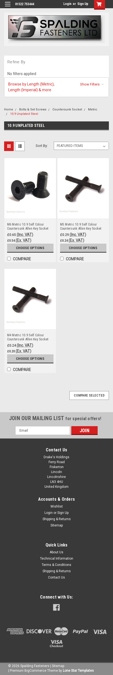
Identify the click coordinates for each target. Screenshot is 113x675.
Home (8, 109)
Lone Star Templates (78, 671)
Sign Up (82, 4)
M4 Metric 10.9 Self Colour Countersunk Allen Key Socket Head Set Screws (28, 337)
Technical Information (56, 558)
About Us (56, 552)
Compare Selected (89, 395)
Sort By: (42, 146)
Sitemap (56, 525)
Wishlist (56, 506)
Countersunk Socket (67, 109)
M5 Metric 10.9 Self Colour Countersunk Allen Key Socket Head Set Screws (80, 227)
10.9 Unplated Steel (24, 114)
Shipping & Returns (57, 519)
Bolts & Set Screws (32, 109)
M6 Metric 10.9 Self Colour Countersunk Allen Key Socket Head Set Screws (28, 227)
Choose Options (30, 248)
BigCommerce (35, 671)
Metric (92, 109)
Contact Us (56, 577)
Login (67, 4)
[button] (56, 87)
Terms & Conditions (56, 565)
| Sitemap (57, 666)
